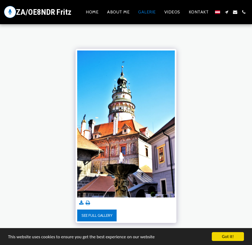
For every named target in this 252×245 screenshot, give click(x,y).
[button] (227, 12)
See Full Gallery (96, 215)
